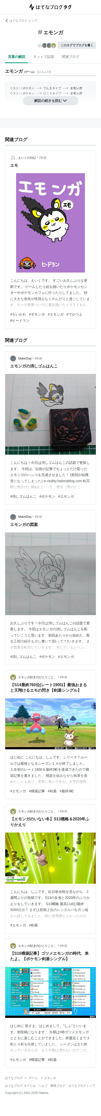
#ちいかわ (18, 314)
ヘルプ (43, 1085)
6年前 (64, 677)
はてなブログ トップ (21, 20)
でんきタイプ (52, 88)
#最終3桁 (67, 791)
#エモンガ (56, 314)
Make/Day (24, 358)
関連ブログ (70, 57)
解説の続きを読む (50, 101)
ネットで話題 (43, 57)
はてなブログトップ (81, 1085)
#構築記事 (37, 791)
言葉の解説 (16, 57)
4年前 (38, 358)
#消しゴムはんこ (23, 496)
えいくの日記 (27, 157)
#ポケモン (47, 496)
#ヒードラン (19, 320)
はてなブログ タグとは (20, 1085)
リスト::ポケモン (22, 88)
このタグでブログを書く (77, 45)
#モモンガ (37, 314)
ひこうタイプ (52, 94)
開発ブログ (57, 1085)
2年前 (43, 157)
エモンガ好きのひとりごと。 (37, 677)
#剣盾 (52, 791)
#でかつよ (74, 314)
